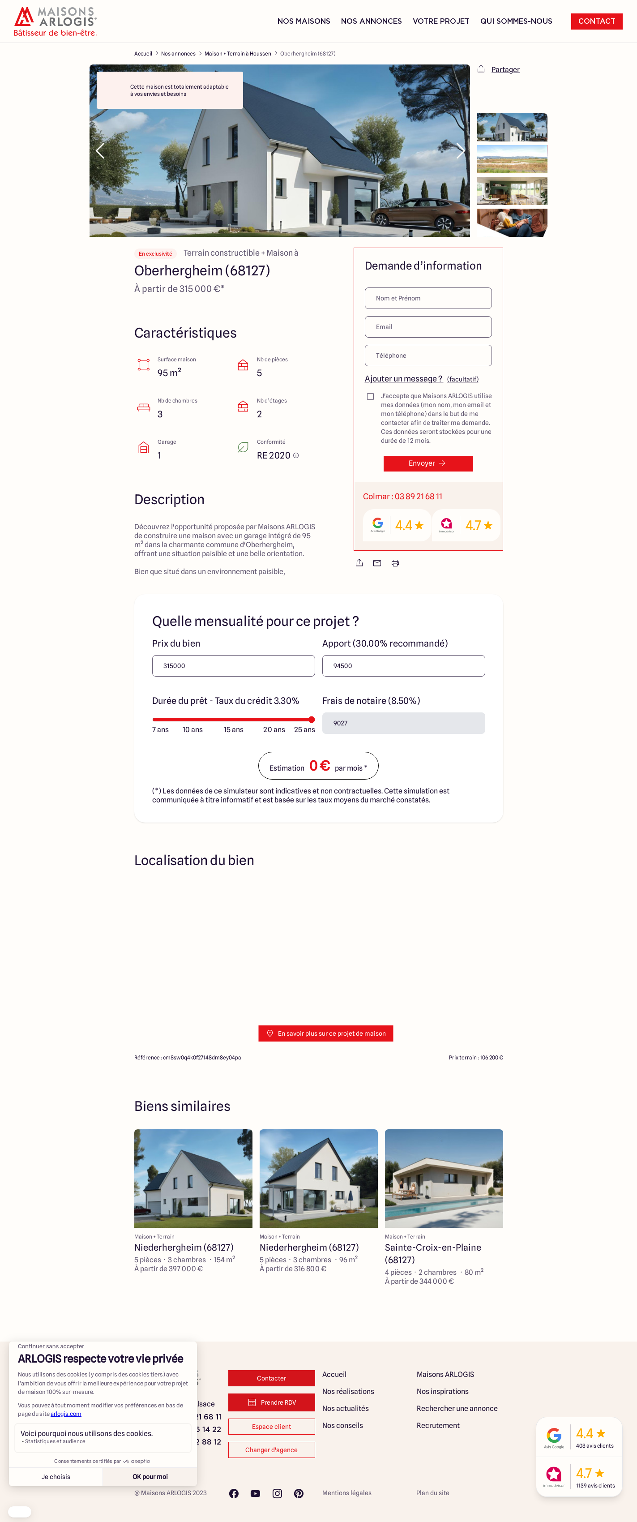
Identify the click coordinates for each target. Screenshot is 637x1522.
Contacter (271, 1378)
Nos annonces (178, 53)
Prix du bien (176, 643)
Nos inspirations (443, 1391)
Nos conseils (342, 1425)
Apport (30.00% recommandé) (385, 643)
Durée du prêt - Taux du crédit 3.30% (225, 700)
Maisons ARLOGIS (445, 1374)
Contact (597, 21)
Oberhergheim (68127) (307, 53)
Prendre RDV (271, 1402)
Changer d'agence (271, 1449)
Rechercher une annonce (457, 1408)
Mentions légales (347, 1492)
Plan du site (432, 1492)
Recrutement (438, 1425)
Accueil (143, 53)
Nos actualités (345, 1408)
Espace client (271, 1426)
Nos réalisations (348, 1391)
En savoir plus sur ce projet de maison (325, 1033)
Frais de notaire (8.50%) (371, 700)
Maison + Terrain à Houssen (238, 53)
